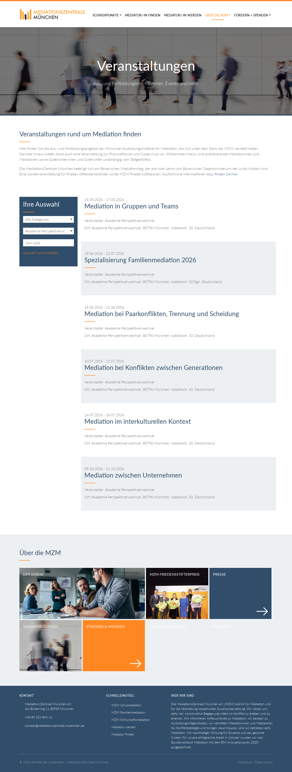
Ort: (87, 228)
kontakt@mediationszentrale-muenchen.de (54, 726)
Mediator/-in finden (142, 15)
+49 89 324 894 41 (38, 717)
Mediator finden (123, 734)
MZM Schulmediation (126, 705)
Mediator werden (124, 727)
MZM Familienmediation (128, 712)
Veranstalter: (94, 220)
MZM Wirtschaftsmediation (131, 720)
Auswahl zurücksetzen (40, 252)
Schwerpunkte (106, 15)
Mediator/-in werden (182, 15)
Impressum (244, 762)
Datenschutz (264, 762)
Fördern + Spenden (251, 15)
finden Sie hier (226, 174)
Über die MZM (216, 15)
